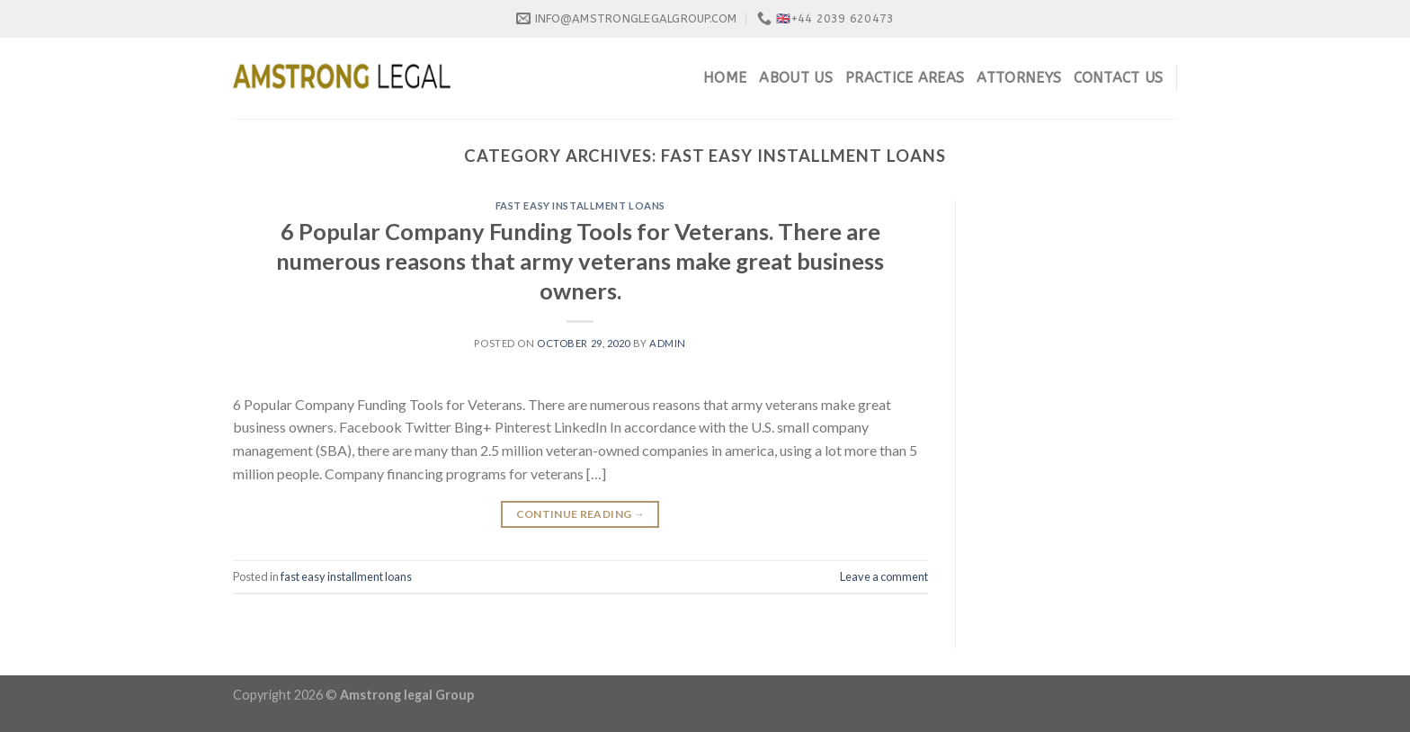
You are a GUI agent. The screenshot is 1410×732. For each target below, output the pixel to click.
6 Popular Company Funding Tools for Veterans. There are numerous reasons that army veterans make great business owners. (580, 261)
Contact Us (1118, 77)
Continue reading (581, 513)
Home (724, 77)
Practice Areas (904, 77)
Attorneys (1019, 77)
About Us (796, 77)
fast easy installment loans (580, 205)
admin (667, 343)
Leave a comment (884, 576)
